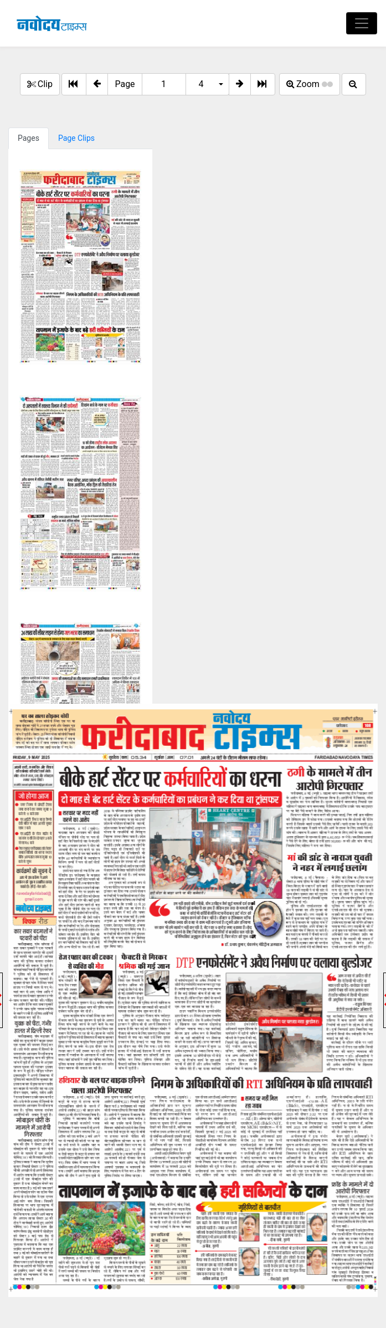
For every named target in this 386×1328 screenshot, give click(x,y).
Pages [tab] (28, 138)
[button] (97, 84)
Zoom (309, 84)
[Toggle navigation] (361, 23)
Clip (40, 84)
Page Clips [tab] (76, 138)
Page (125, 84)
